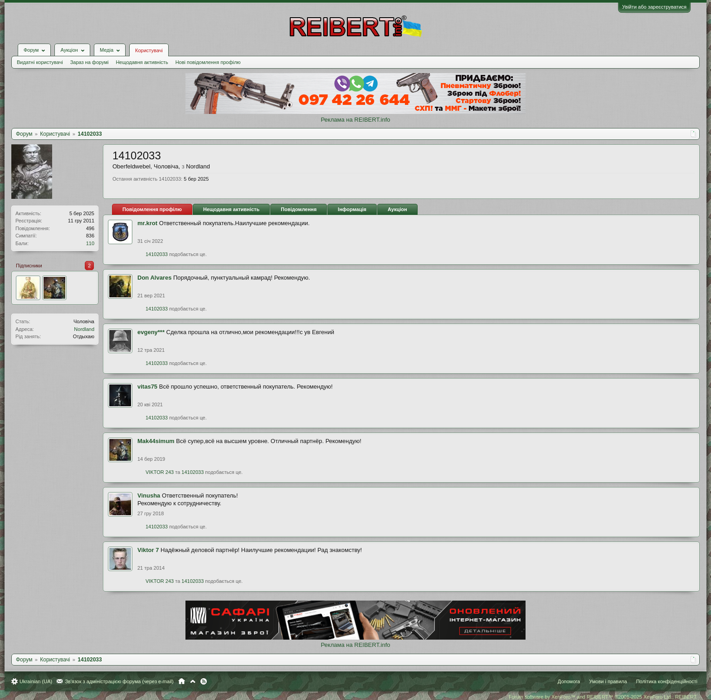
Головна (181, 681)
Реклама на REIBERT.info (355, 119)
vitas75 (147, 386)
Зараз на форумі (89, 62)
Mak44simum (156, 441)
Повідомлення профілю (152, 209)
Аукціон (397, 209)
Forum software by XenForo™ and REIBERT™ (603, 697)
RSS (203, 681)
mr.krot (147, 223)
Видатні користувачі (40, 62)
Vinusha (148, 495)
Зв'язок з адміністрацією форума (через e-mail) (119, 681)
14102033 (157, 254)
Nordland (84, 329)
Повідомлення (299, 209)
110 (90, 243)
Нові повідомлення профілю (208, 62)
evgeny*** (151, 332)
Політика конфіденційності (666, 681)
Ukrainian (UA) (35, 681)
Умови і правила (608, 681)
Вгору (193, 681)
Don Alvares (154, 277)
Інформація (352, 209)
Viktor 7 (148, 550)
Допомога (569, 681)
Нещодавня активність (142, 62)
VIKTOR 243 (160, 472)
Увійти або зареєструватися (654, 7)
